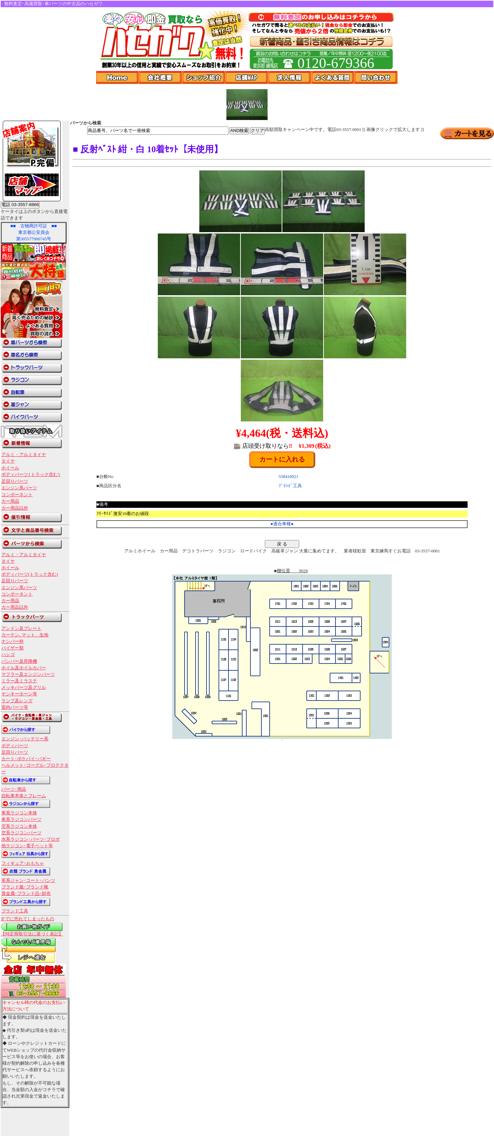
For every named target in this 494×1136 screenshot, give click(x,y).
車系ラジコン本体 (19, 813)
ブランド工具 (14, 911)
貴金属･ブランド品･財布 (26, 893)
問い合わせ (376, 77)
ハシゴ (8, 654)
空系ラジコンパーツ (21, 832)
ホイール (10, 468)
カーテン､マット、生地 (24, 635)
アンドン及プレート (21, 628)
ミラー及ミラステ (19, 681)
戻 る (282, 544)
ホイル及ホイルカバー (23, 668)
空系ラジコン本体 (19, 826)
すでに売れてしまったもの (27, 919)
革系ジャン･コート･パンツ (28, 880)
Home (117, 77)
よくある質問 (333, 77)
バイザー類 (12, 648)
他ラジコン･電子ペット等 (27, 846)
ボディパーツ (14, 745)
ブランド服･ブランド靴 (24, 887)
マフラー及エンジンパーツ (28, 674)
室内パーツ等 (14, 707)
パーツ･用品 (13, 789)
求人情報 (289, 77)
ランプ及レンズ (17, 700)
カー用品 (10, 501)
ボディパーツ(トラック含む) (30, 474)
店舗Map (246, 77)
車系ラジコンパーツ (21, 819)
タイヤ (8, 461)
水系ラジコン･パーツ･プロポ (30, 839)
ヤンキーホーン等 (19, 694)
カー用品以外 (14, 508)
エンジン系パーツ (19, 488)
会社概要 (161, 77)
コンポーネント (17, 495)
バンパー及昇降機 (19, 661)
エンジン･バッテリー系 (24, 739)
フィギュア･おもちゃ (22, 863)
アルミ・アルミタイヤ (23, 455)
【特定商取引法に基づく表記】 (32, 934)
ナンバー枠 (12, 641)
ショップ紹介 (204, 77)
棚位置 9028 (292, 571)
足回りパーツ (14, 481)
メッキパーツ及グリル (23, 687)
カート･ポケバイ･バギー (26, 758)
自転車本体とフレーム (23, 795)
